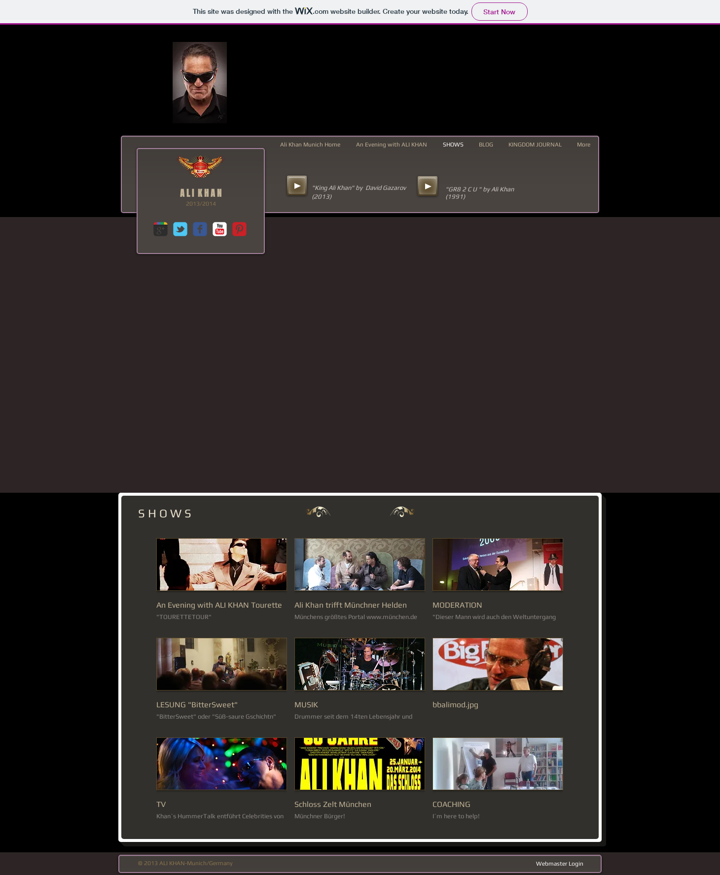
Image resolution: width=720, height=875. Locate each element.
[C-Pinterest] (239, 229)
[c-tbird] (180, 229)
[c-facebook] (200, 229)
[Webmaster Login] (559, 864)
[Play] (297, 185)
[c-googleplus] (160, 229)
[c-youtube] (220, 229)
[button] (221, 584)
